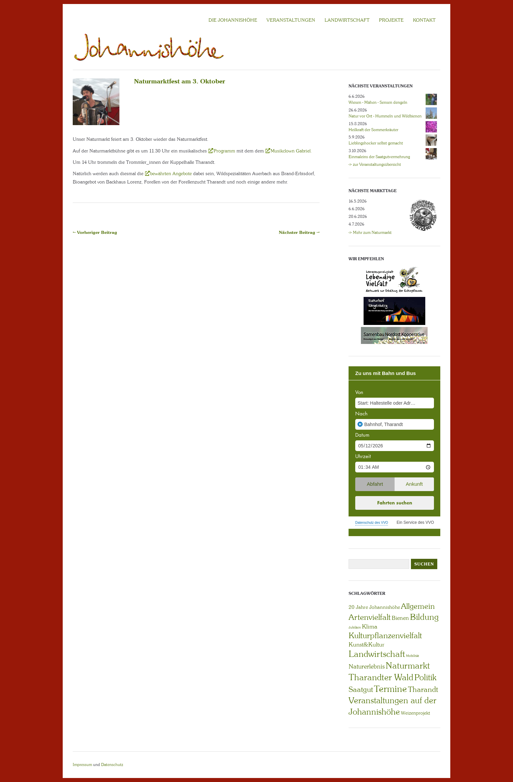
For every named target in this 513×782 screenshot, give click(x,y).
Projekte (391, 20)
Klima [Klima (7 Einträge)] (369, 626)
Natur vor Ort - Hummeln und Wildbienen (385, 116)
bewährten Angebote (171, 173)
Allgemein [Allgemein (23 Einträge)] (418, 606)
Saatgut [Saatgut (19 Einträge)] (361, 689)
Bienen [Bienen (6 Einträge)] (400, 618)
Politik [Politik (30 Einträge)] (425, 677)
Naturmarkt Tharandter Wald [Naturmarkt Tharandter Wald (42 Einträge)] (389, 671)
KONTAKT (424, 20)
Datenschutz (112, 764)
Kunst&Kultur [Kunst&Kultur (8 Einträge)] (367, 644)
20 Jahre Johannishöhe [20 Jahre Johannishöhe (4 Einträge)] (374, 607)
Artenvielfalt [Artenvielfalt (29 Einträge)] (370, 617)
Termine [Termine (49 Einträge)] (390, 689)
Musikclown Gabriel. (291, 151)
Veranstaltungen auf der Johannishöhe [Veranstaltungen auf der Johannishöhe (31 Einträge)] (392, 706)
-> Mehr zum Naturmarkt (370, 232)
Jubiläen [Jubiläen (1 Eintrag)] (355, 627)
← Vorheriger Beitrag (95, 232)
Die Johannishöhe (232, 20)
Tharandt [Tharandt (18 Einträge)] (423, 689)
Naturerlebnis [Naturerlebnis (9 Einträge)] (367, 667)
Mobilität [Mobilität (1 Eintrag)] (412, 656)
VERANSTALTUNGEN (291, 20)
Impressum (82, 764)
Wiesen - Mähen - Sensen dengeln (378, 102)
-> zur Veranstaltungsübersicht (375, 164)
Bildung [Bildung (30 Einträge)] (424, 617)
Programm (224, 151)
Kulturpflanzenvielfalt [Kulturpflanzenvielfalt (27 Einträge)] (385, 635)
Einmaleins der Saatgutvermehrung (379, 156)
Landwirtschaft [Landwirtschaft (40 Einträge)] (377, 654)
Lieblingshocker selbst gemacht (376, 143)
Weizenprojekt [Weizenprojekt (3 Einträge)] (415, 713)
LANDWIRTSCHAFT (347, 20)
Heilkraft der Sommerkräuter (373, 129)
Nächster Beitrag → (299, 232)
